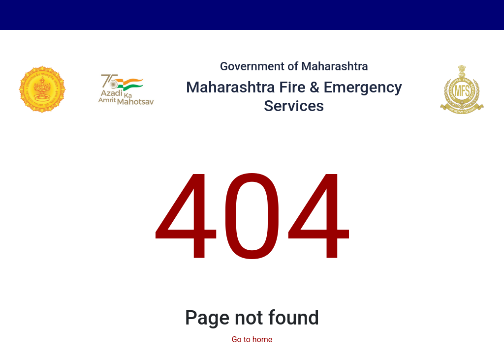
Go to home (252, 339)
